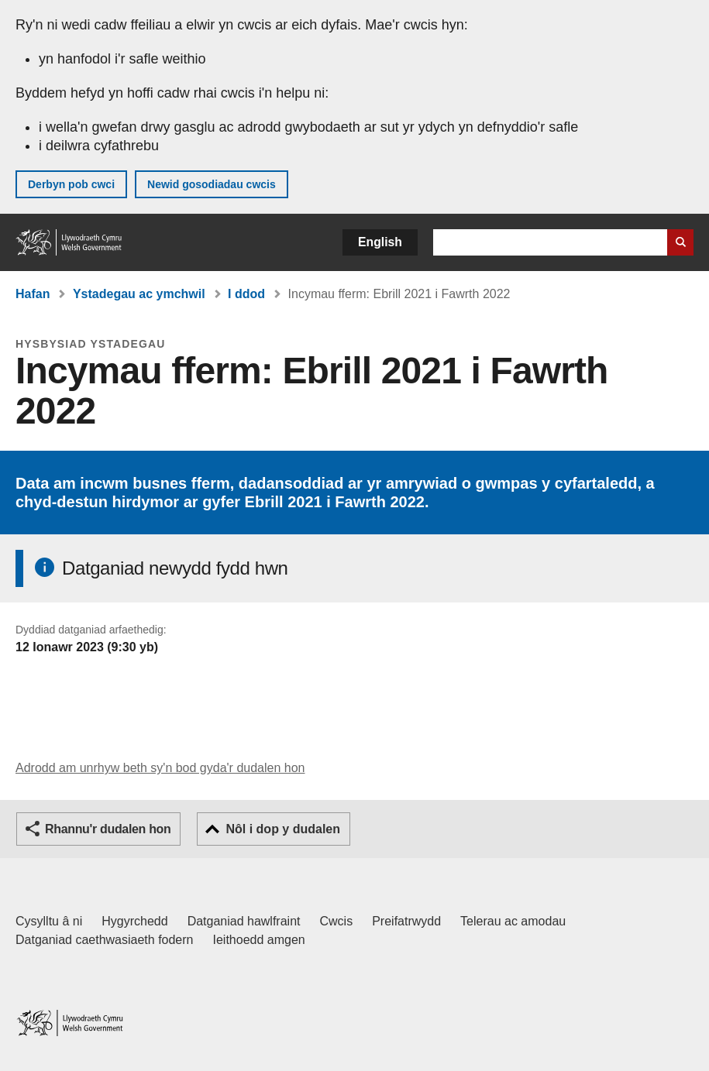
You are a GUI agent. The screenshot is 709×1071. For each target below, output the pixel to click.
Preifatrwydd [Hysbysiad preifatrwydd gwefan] (406, 921)
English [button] (380, 242)
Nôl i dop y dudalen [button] (282, 829)
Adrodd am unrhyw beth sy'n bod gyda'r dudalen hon (160, 767)
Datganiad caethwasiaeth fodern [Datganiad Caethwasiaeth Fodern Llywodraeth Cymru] (104, 939)
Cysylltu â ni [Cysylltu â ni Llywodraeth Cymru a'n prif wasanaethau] (48, 921)
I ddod (246, 293)
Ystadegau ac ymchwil (139, 293)
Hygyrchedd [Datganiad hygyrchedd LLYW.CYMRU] (134, 921)
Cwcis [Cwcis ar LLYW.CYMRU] (336, 921)
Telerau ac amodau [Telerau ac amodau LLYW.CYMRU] (513, 921)
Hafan (32, 293)
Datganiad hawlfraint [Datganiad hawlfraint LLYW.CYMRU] (244, 921)
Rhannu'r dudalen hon (107, 829)
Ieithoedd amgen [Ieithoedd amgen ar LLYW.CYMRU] (259, 939)
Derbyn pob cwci (71, 184)
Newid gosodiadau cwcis (211, 184)
